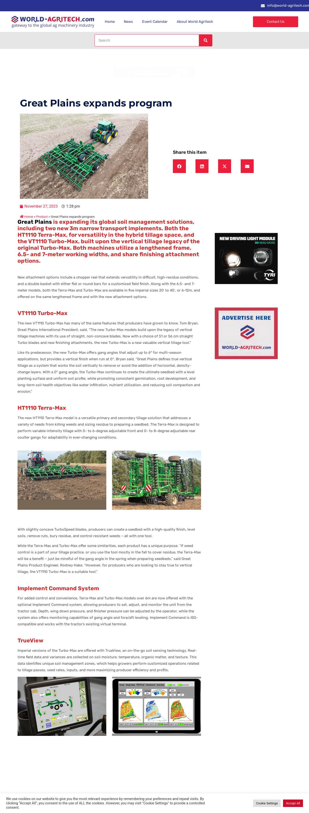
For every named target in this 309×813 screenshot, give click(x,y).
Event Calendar (155, 21)
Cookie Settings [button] (267, 803)
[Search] (205, 40)
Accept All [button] (293, 803)
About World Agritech (195, 21)
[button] (179, 166)
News (128, 21)
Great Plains (35, 221)
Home (110, 21)
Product (42, 216)
